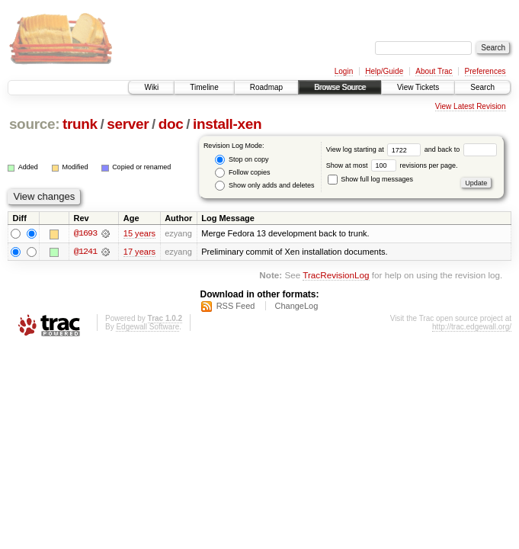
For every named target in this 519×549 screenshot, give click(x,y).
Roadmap (266, 87)
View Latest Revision (470, 106)
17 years (139, 251)
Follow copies (242, 173)
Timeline (204, 87)
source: (34, 124)
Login (344, 71)
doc (171, 124)
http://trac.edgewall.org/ (471, 327)
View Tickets (418, 87)
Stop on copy (241, 160)
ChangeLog (296, 305)
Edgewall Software (147, 327)
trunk (80, 124)
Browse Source (340, 87)
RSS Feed (235, 305)
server (128, 124)
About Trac (433, 71)
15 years (139, 233)
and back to (460, 149)
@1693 (85, 233)
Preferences (485, 71)
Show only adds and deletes (264, 186)
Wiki (151, 87)
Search (482, 87)
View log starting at (375, 149)
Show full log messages (370, 179)
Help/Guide (384, 71)
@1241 (85, 252)
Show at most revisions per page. (392, 165)
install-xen (227, 124)
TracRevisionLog (336, 276)
